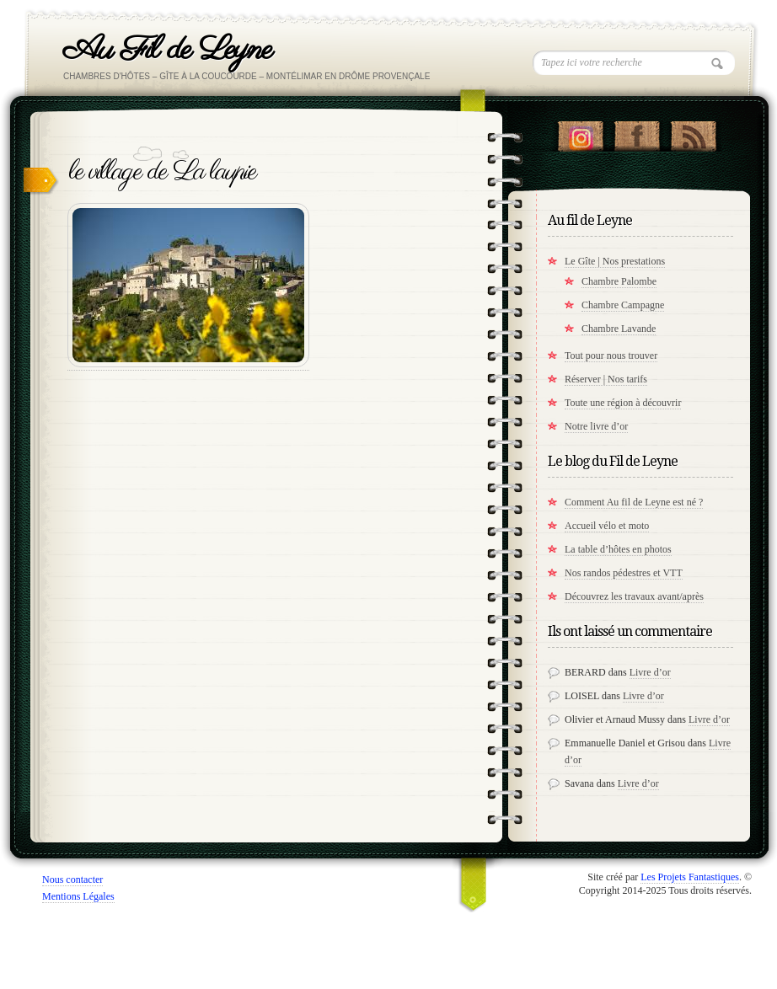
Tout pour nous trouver (611, 355)
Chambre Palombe (618, 281)
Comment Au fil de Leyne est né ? (634, 502)
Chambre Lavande (618, 328)
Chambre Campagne (622, 305)
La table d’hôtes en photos (618, 549)
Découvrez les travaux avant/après (634, 596)
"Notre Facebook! (636, 132)
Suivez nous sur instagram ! (580, 132)
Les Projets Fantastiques (689, 877)
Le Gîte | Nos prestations (615, 261)
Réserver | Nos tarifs (606, 379)
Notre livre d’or (596, 426)
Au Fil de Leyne (167, 50)
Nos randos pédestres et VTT (624, 573)
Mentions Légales (78, 896)
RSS (693, 132)
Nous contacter (72, 879)
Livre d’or (650, 672)
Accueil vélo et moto (607, 526)
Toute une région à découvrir (623, 403)
